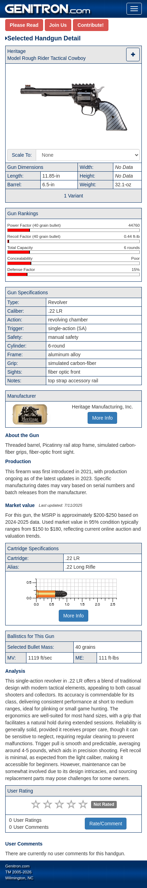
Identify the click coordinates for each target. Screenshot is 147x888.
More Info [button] (102, 418)
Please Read (24, 25)
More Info (73, 615)
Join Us (58, 25)
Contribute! (90, 25)
